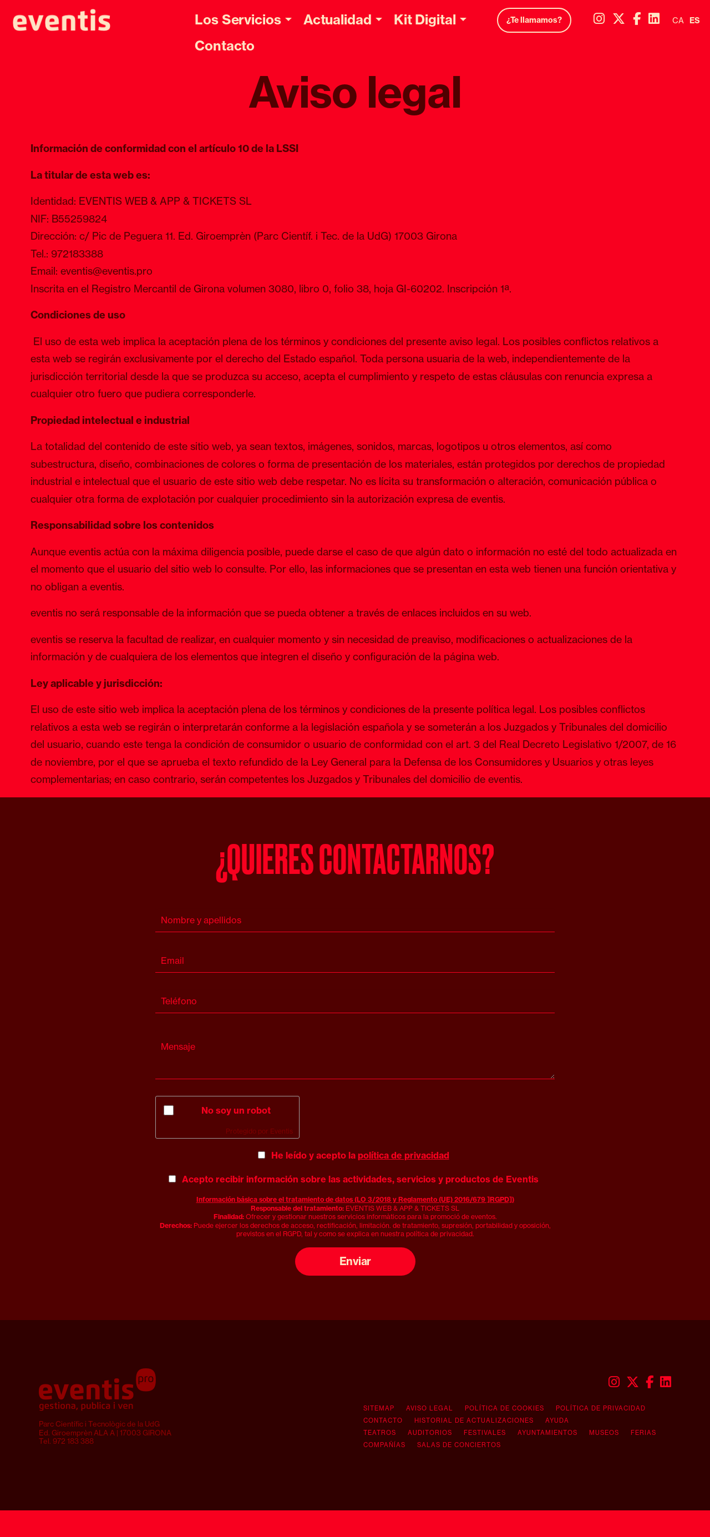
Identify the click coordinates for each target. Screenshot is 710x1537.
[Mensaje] (355, 1054)
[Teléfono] (355, 1001)
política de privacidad (403, 1155)
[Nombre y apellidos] (355, 920)
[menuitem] (599, 19)
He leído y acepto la (360, 1155)
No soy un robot (236, 1110)
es (694, 20)
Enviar (355, 1261)
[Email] (355, 961)
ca (678, 20)
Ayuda (557, 1420)
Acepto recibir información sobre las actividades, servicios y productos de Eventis (360, 1179)
